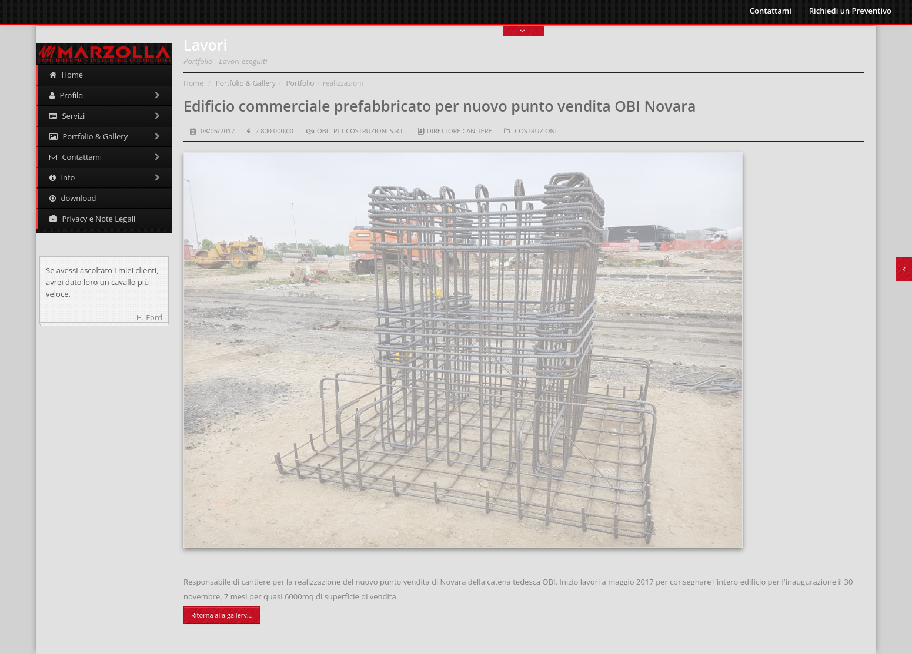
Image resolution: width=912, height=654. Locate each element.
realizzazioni (343, 83)
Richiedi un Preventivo (850, 10)
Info (104, 177)
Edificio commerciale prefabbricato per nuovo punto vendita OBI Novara (439, 106)
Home (66, 74)
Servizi (104, 115)
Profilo (104, 95)
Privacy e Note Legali (92, 218)
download (72, 198)
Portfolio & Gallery (104, 136)
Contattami (770, 10)
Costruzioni (536, 130)
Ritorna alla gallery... (221, 615)
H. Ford (149, 317)
